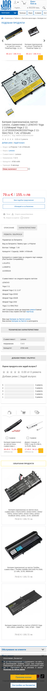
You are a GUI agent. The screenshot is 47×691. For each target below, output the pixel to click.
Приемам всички (23, 677)
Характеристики (27, 228)
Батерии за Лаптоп (19, 321)
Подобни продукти (13, 23)
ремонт (33, 310)
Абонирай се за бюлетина (23, 206)
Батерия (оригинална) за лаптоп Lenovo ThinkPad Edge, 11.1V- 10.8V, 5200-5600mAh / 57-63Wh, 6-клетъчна (13, 46)
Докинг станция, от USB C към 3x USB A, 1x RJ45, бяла (33, 444)
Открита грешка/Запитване (24, 214)
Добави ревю (7, 143)
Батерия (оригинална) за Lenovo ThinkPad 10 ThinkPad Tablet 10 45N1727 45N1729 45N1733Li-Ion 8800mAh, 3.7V (33, 46)
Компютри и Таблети (12, 18)
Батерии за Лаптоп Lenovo (20, 319)
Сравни (26, 218)
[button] (2, 41)
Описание (9, 228)
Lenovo (12, 151)
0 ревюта (24, 139)
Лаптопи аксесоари (29, 18)
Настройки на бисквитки (23, 685)
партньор (29, 312)
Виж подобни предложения (24, 200)
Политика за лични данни (14, 669)
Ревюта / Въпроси (13, 234)
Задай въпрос (19, 143)
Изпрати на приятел (13, 218)
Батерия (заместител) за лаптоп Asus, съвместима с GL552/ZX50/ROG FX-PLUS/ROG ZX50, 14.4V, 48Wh (12, 444)
